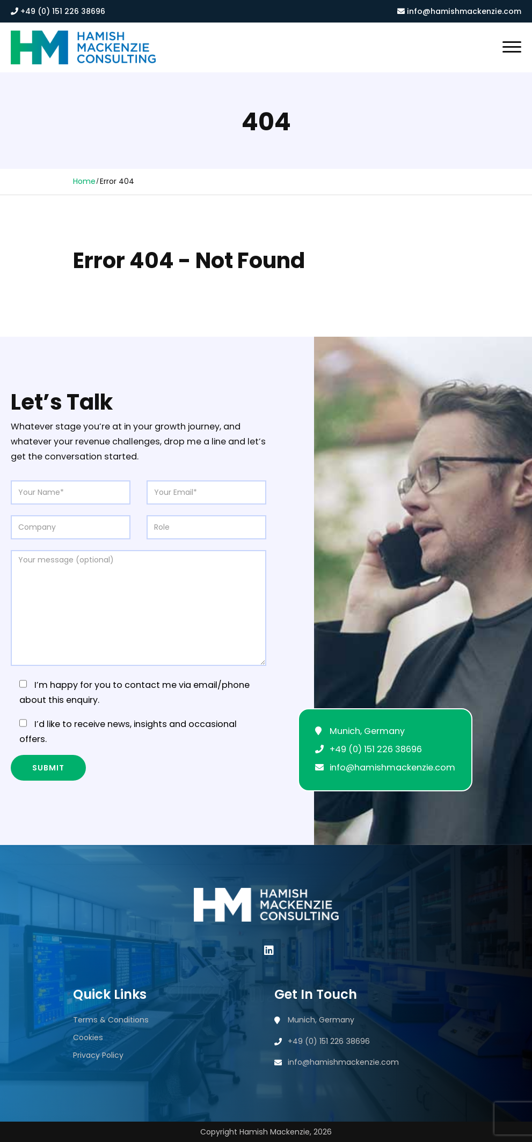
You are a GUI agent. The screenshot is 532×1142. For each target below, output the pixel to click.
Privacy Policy (98, 1055)
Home (84, 181)
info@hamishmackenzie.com (459, 11)
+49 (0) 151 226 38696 (58, 11)
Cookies (88, 1037)
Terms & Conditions (111, 1019)
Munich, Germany (367, 731)
